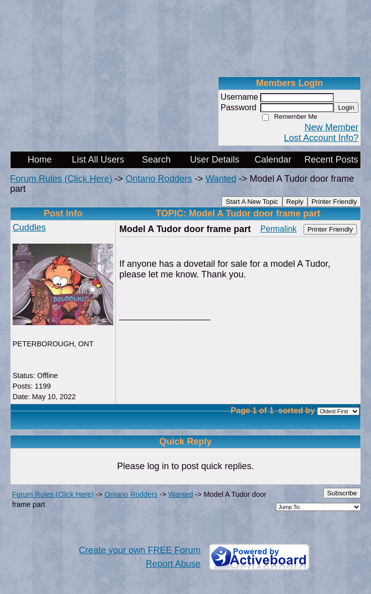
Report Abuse (172, 564)
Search (156, 160)
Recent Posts (331, 160)
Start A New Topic (252, 201)
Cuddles (29, 227)
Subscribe (342, 493)
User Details (214, 160)
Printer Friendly (334, 201)
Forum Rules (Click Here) (61, 179)
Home (40, 160)
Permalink (278, 228)
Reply (295, 201)
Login (346, 107)
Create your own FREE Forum (139, 550)
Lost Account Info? (321, 138)
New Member (331, 127)
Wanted (220, 179)
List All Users (98, 160)
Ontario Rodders (159, 179)
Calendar (273, 160)
